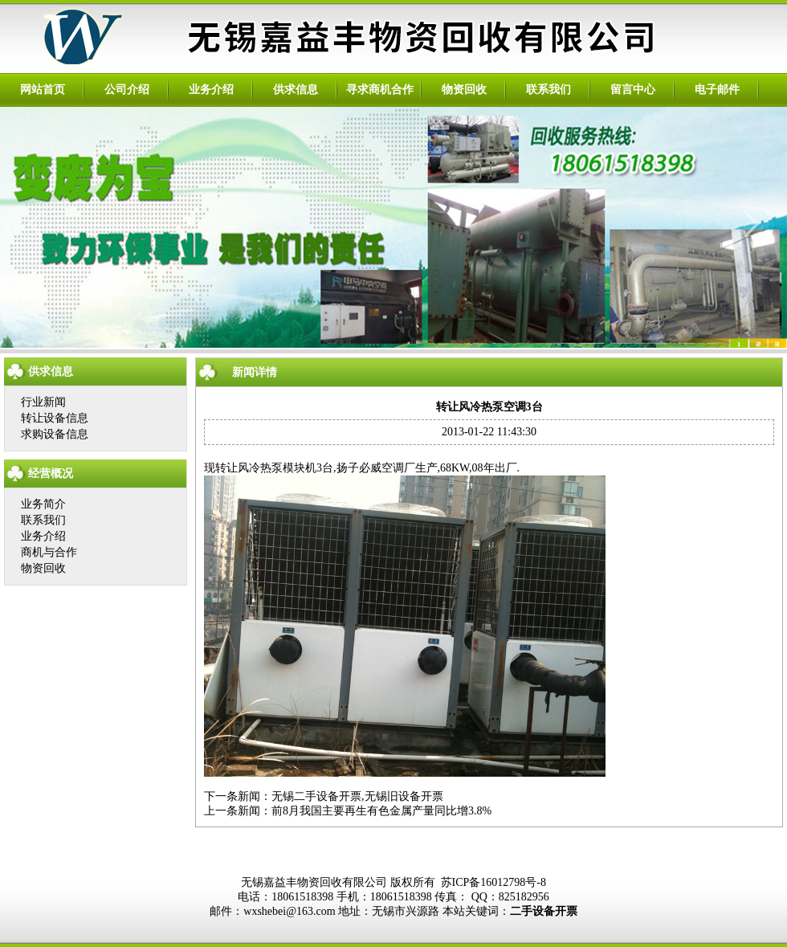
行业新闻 (43, 402)
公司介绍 (126, 90)
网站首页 (42, 90)
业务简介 (43, 504)
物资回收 (464, 90)
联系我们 (548, 90)
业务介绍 (211, 90)
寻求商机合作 (380, 90)
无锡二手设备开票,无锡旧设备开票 (357, 796)
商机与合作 (49, 552)
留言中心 (632, 90)
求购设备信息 (54, 434)
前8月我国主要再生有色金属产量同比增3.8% (381, 811)
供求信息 (295, 90)
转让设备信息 (54, 418)
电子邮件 (717, 90)
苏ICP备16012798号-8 (493, 882)
